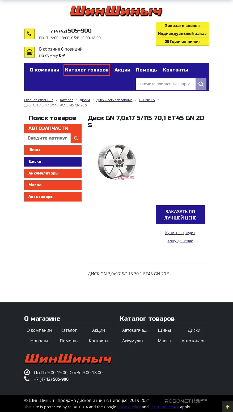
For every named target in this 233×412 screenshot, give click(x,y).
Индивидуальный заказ (182, 34)
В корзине (49, 49)
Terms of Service (164, 406)
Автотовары (40, 196)
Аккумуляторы (43, 173)
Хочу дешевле (180, 240)
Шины (34, 150)
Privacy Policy (129, 406)
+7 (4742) (70, 31)
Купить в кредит (180, 232)
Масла (34, 185)
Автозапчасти (48, 128)
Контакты (98, 341)
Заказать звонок (182, 26)
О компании (39, 330)
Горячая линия (182, 41)
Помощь (69, 341)
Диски (34, 161)
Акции (98, 330)
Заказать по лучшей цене (180, 215)
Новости (39, 341)
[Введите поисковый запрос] (166, 84)
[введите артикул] (47, 138)
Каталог (69, 330)
